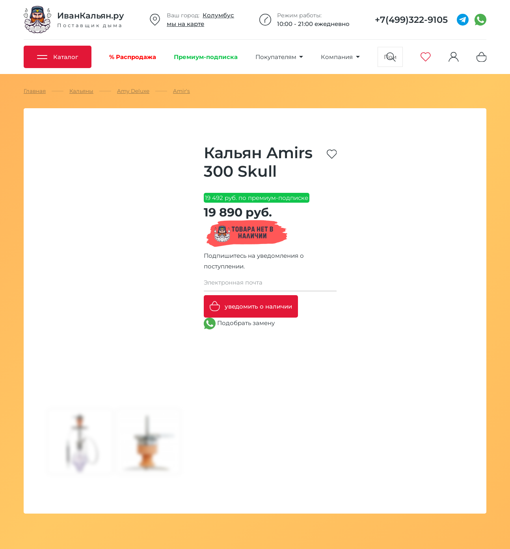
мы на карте (185, 24)
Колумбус (218, 15)
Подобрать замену (239, 323)
